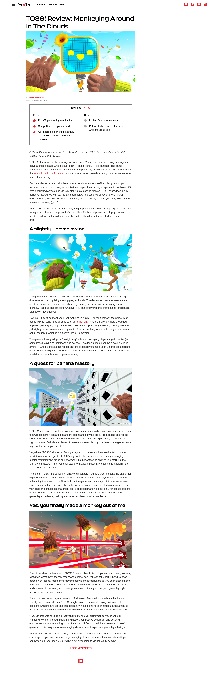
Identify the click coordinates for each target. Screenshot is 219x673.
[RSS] (205, 5)
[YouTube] (186, 5)
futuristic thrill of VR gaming (49, 173)
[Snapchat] (199, 5)
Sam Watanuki (36, 98)
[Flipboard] (192, 5)
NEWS (41, 4)
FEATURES (56, 4)
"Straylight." (82, 321)
